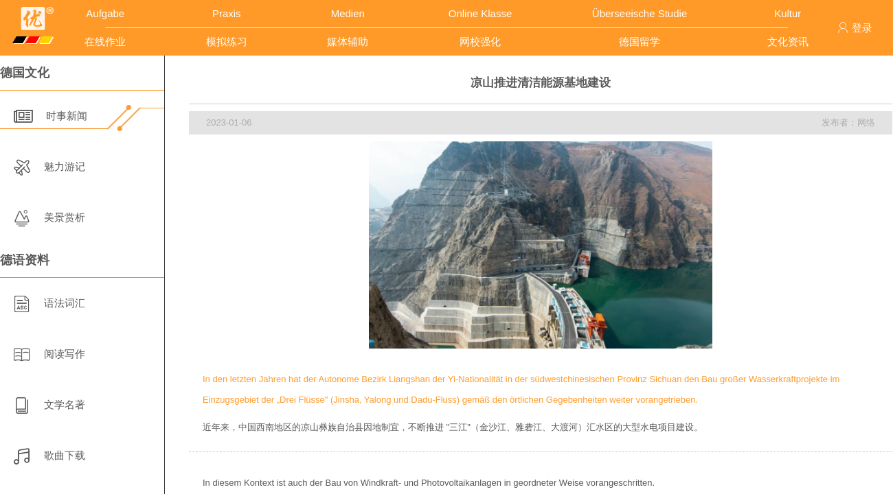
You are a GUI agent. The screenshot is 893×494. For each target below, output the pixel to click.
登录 (854, 28)
